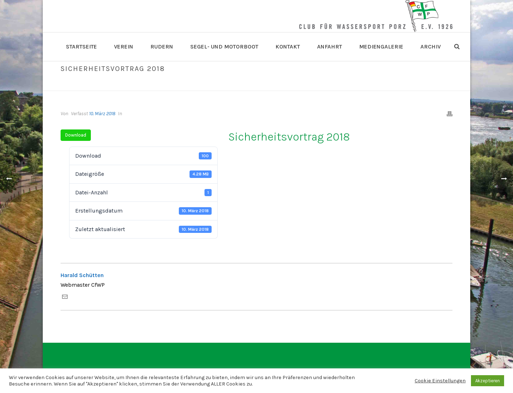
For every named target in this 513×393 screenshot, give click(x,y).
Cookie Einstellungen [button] (440, 381)
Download (75, 135)
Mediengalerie (381, 46)
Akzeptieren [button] (487, 380)
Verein (123, 46)
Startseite (81, 46)
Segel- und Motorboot (224, 46)
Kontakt (287, 46)
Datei (380, 84)
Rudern (161, 46)
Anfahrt (329, 46)
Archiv (430, 46)
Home (363, 84)
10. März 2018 (102, 114)
